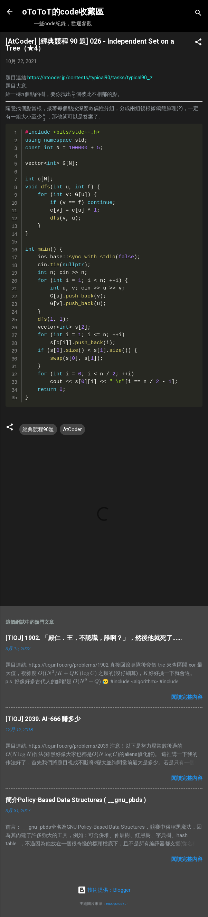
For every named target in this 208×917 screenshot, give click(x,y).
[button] (198, 43)
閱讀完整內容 (186, 697)
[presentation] (23, 94)
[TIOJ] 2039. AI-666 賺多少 (43, 718)
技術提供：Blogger (104, 890)
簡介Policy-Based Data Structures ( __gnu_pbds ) (76, 799)
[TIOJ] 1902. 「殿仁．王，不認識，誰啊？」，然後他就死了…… (94, 637)
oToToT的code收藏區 (63, 12)
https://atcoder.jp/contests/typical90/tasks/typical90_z (90, 77)
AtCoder (72, 429)
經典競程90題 (38, 429)
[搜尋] (198, 14)
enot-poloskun (117, 903)
